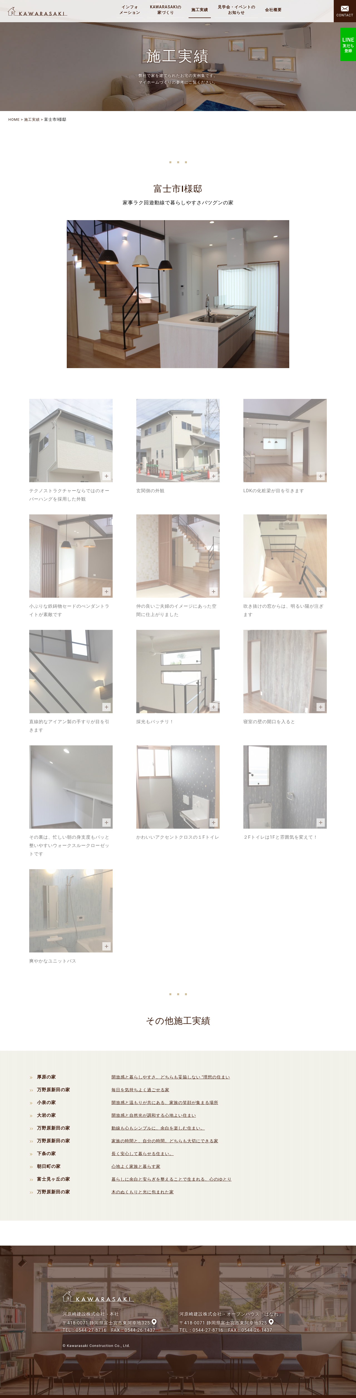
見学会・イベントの (237, 10)
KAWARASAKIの (166, 10)
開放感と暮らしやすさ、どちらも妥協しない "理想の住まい (175, 1076)
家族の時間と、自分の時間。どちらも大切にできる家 (168, 1140)
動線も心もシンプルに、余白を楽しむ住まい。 (161, 1127)
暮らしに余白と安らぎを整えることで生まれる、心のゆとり (175, 1178)
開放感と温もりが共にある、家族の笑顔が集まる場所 (168, 1102)
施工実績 (200, 9)
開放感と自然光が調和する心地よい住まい (156, 1115)
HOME (14, 119)
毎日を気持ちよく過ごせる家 (142, 1089)
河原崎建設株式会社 (39, 11)
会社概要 (274, 9)
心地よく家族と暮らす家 (138, 1166)
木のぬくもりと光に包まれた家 (145, 1191)
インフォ (130, 10)
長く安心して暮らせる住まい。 (145, 1153)
